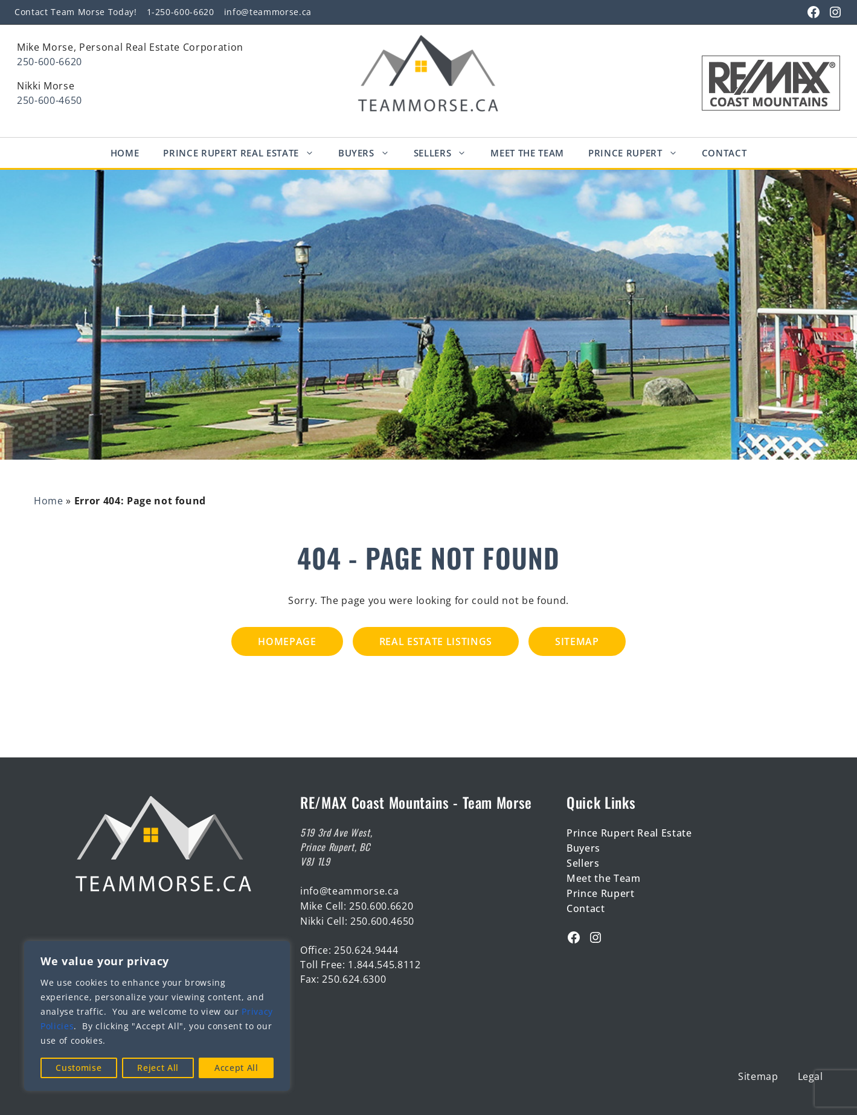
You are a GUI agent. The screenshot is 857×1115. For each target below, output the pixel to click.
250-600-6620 (49, 61)
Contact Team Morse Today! (75, 12)
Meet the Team (604, 878)
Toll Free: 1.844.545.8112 (360, 964)
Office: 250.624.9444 (349, 950)
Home (125, 153)
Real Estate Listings (435, 641)
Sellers (446, 153)
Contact (724, 153)
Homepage (287, 641)
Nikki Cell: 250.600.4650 (357, 921)
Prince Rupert (639, 153)
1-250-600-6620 (180, 12)
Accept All (236, 1067)
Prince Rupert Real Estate (244, 153)
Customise (78, 1067)
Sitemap (577, 641)
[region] (157, 1016)
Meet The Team (527, 153)
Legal (810, 1076)
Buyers (370, 153)
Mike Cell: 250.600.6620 (356, 906)
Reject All (158, 1067)
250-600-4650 (49, 100)
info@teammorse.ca (268, 12)
